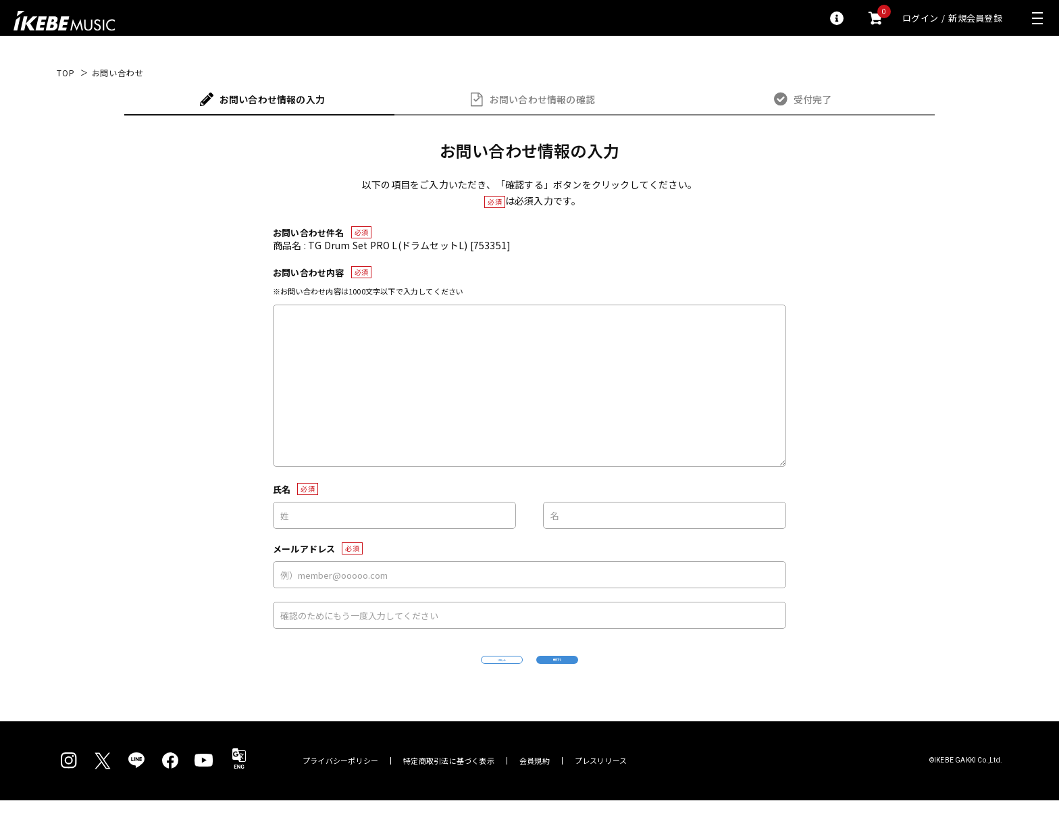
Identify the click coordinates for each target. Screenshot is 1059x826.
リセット (432, 673)
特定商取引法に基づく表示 (448, 786)
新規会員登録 (975, 18)
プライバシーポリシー (340, 786)
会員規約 (534, 786)
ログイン (920, 18)
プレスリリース (601, 786)
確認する (627, 672)
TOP (66, 73)
